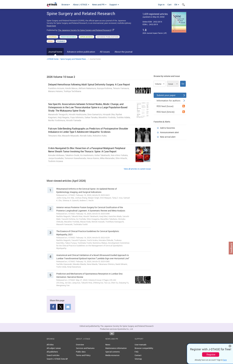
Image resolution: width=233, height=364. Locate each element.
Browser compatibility (144, 348)
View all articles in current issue (137, 168)
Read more (51, 25)
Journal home (55, 51)
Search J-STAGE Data (57, 358)
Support (114, 4)
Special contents (112, 351)
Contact (138, 355)
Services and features (85, 348)
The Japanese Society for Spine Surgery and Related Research (84, 30)
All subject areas (54, 348)
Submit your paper (171, 95)
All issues (105, 51)
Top (112, 333)
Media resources (112, 355)
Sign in (161, 4)
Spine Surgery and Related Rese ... (74, 59)
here (225, 360)
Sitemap (138, 358)
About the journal (123, 51)
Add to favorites (167, 127)
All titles (50, 344)
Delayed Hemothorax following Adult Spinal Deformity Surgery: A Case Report (89, 84)
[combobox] (159, 84)
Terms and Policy (83, 355)
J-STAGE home (52, 59)
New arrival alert (167, 136)
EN (176, 4)
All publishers (52, 351)
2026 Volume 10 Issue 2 (61, 77)
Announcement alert (169, 132)
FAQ (136, 351)
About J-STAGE (81, 4)
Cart (169, 4)
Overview (80, 344)
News (107, 344)
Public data (80, 351)
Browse (66, 4)
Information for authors (171, 100)
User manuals (140, 344)
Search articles (53, 355)
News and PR (99, 4)
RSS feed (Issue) (171, 106)
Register (211, 354)
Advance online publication (81, 51)
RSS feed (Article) (171, 111)
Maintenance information (116, 348)
